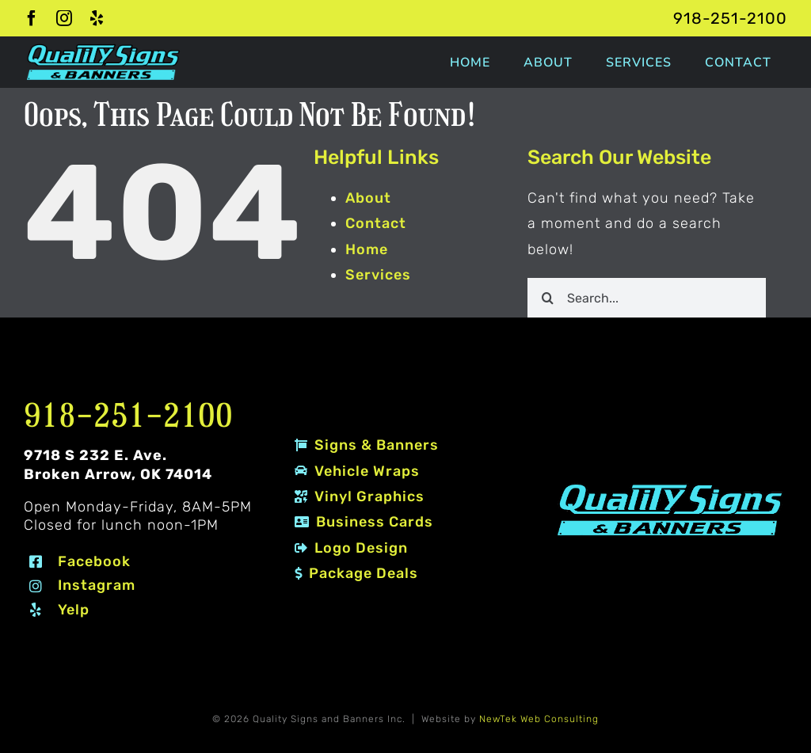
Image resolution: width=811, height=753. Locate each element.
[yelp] (97, 18)
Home (366, 249)
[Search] (547, 298)
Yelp (73, 609)
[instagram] (64, 18)
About (368, 198)
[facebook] (32, 18)
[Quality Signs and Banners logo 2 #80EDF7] (670, 487)
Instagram (96, 585)
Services (378, 274)
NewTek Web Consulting (539, 718)
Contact (375, 223)
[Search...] (646, 298)
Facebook (94, 561)
